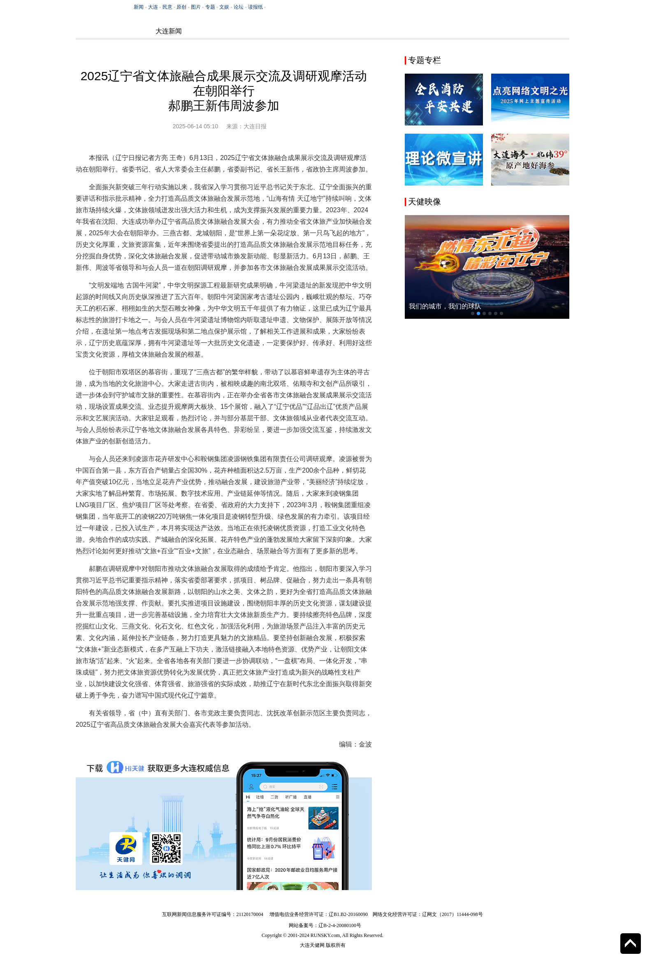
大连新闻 (168, 31)
